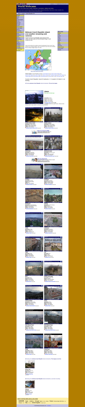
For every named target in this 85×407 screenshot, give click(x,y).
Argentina (19, 35)
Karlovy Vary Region (29, 75)
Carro (65, 401)
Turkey (18, 42)
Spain (18, 16)
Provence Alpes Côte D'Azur (59, 401)
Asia (18, 40)
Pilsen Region (61, 75)
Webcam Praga (29, 354)
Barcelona (60, 45)
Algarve (59, 40)
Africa (18, 36)
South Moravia (43, 76)
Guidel (23, 402)
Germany (18, 22)
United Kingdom (20, 19)
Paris (59, 34)
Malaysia (18, 43)
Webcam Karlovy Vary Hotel (50, 281)
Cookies (48, 405)
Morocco (18, 37)
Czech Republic (29, 13)
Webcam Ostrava (48, 208)
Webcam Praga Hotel (49, 354)
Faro (59, 41)
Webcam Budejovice (30, 208)
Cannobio (29, 402)
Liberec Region (38, 75)
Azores (47, 401)
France (18, 21)
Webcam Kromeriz (29, 184)
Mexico (18, 29)
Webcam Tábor (29, 257)
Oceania (18, 46)
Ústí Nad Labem (60, 76)
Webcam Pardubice (48, 184)
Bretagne (20, 402)
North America (19, 26)
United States (19, 28)
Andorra (31, 401)
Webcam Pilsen (48, 305)
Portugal (18, 23)
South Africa (19, 39)
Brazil (18, 33)
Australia (18, 47)
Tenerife (59, 49)
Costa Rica (19, 30)
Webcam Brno (28, 281)
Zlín (54, 76)
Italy (17, 18)
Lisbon (59, 38)
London (59, 35)
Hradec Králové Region (55, 73)
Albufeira (44, 401)
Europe (23, 13)
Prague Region (28, 76)
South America (20, 32)
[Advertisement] (46, 22)
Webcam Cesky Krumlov (30, 305)
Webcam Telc (47, 257)
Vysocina (49, 76)
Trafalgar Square (43, 402)
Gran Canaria (60, 48)
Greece (18, 25)
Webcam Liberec (48, 102)
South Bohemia (36, 76)
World (19, 13)
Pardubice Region (53, 75)
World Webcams (27, 6)
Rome (59, 37)
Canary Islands (61, 47)
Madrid (59, 44)
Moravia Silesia (45, 75)
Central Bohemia (46, 73)
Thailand (18, 44)
